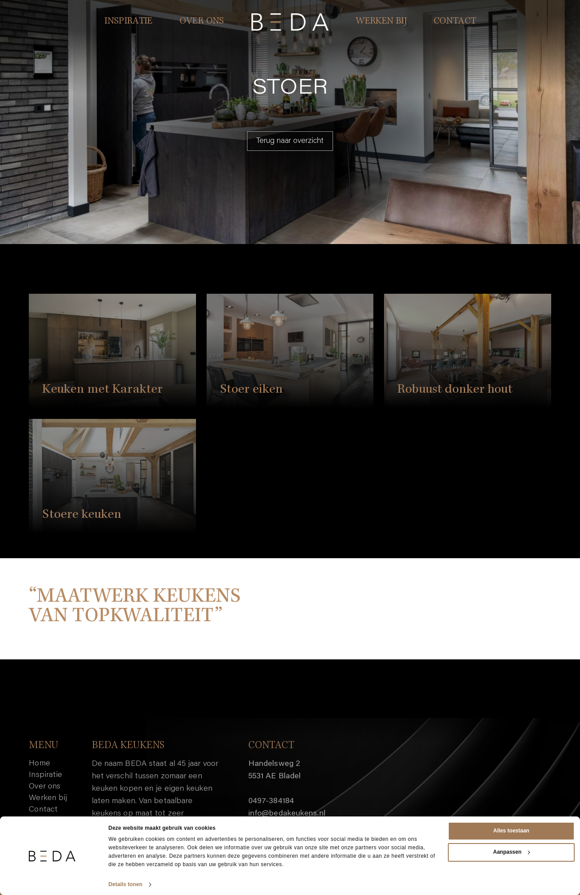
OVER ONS (202, 22)
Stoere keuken (81, 515)
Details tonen (126, 884)
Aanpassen (511, 852)
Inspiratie (45, 775)
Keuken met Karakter (102, 390)
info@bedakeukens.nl (286, 814)
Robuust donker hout (455, 390)
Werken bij (48, 798)
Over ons (44, 787)
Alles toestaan (511, 831)
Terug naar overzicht (290, 141)
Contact (43, 810)
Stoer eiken (251, 390)
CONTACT (455, 22)
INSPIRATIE (129, 22)
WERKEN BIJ (381, 22)
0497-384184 (271, 801)
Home (39, 764)
